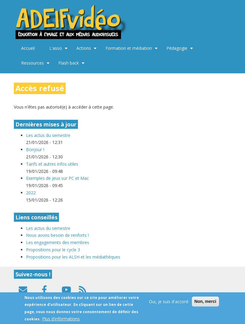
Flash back (72, 65)
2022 (31, 192)
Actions (87, 50)
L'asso (59, 50)
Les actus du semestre (48, 135)
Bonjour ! (35, 149)
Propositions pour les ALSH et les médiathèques (73, 257)
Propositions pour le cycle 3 (53, 250)
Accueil (28, 48)
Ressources (36, 65)
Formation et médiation (132, 50)
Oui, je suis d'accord (168, 304)
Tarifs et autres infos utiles (52, 164)
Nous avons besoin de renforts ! (57, 235)
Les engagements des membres (57, 242)
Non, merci (205, 304)
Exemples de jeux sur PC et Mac (58, 178)
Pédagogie (180, 50)
